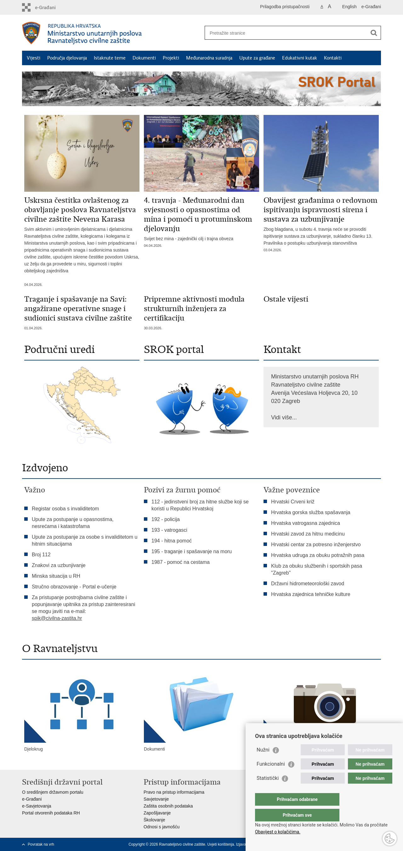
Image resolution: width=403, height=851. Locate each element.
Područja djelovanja (67, 58)
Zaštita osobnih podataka (168, 805)
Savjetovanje (156, 799)
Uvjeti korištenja (220, 844)
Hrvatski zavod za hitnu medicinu (308, 533)
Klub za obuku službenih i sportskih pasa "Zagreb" (316, 569)
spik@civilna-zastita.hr (57, 618)
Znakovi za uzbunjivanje (59, 565)
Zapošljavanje (157, 812)
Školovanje (154, 819)
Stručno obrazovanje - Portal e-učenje (74, 586)
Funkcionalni (271, 777)
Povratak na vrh (41, 844)
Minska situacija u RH (57, 576)
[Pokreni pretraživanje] (373, 33)
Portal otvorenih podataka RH (51, 812)
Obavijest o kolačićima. (277, 831)
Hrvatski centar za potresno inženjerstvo (316, 544)
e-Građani (371, 6)
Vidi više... (284, 417)
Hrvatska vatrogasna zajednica (305, 523)
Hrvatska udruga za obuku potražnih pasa (317, 555)
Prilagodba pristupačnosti (284, 6)
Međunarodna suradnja (209, 58)
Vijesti (33, 58)
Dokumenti (144, 58)
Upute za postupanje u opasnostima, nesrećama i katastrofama (73, 523)
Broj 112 (41, 554)
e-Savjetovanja (36, 805)
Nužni (263, 762)
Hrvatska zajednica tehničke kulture (310, 594)
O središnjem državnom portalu (52, 792)
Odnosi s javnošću (161, 826)
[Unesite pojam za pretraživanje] (286, 33)
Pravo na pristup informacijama (174, 792)
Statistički (268, 791)
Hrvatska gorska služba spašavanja (310, 512)
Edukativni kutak (299, 58)
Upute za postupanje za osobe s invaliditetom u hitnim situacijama (84, 540)
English (349, 6)
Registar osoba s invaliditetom (65, 508)
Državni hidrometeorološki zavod (307, 583)
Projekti (171, 58)
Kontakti (333, 58)
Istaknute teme (110, 58)
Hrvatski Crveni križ (293, 501)
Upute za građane (257, 58)
